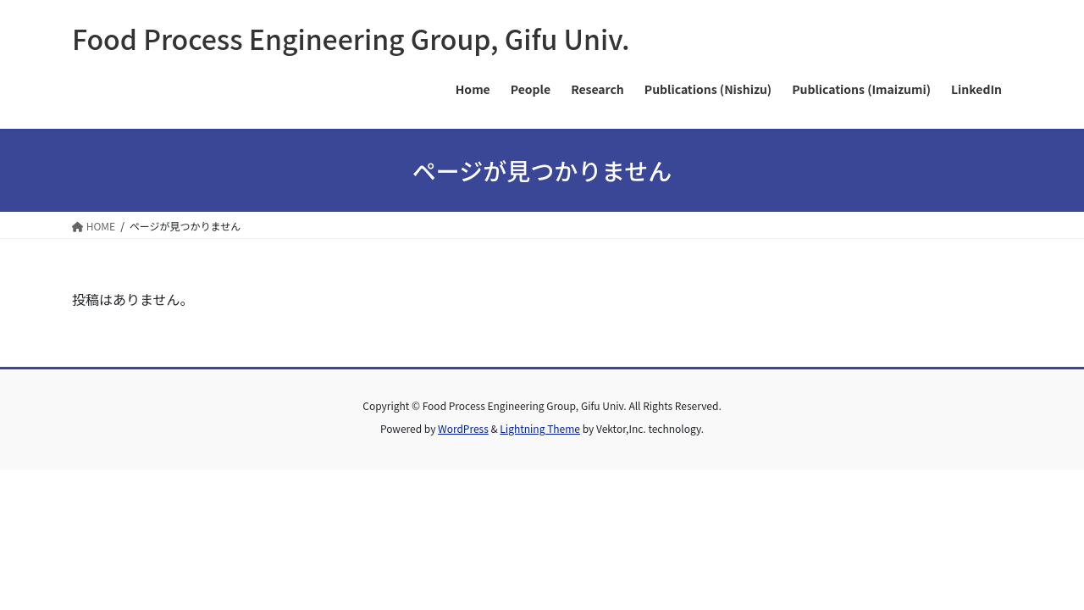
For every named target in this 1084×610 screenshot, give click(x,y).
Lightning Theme (540, 428)
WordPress (463, 428)
